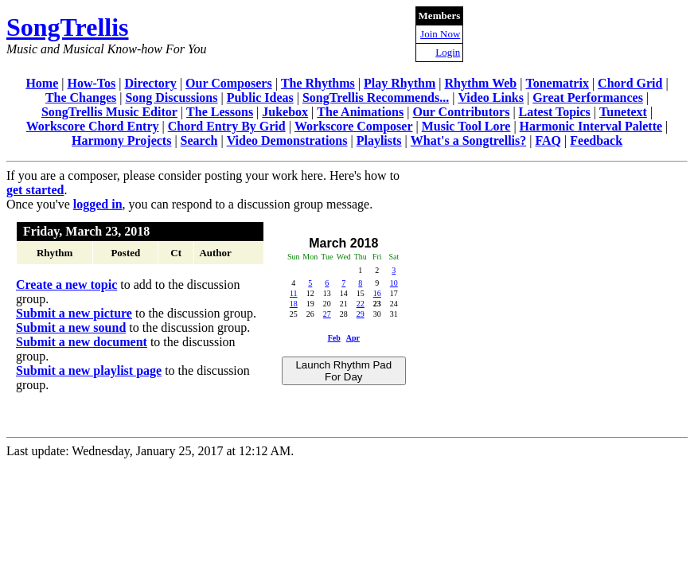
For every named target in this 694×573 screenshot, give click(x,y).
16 (377, 293)
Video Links (491, 97)
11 (294, 293)
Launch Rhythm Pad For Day (343, 371)
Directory (150, 83)
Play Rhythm (399, 83)
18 (294, 303)
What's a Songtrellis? (469, 140)
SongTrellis (67, 27)
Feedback (596, 140)
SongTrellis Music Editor (109, 112)
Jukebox (285, 112)
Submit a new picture (74, 313)
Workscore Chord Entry (92, 126)
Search (199, 140)
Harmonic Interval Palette (591, 126)
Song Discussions (171, 97)
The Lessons (219, 112)
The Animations (360, 112)
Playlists (379, 140)
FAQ (548, 140)
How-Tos (91, 83)
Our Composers (228, 83)
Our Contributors (460, 112)
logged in (98, 204)
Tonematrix (556, 83)
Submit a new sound (71, 327)
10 (394, 283)
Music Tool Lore (466, 126)
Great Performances (587, 97)
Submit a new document (81, 342)
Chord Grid (630, 83)
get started (35, 190)
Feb (334, 337)
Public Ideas (260, 97)
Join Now (440, 34)
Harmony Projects (121, 140)
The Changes (80, 97)
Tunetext (623, 112)
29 (361, 314)
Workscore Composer (353, 126)
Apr (353, 337)
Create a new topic (66, 284)
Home (41, 83)
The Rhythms (318, 83)
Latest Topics (555, 112)
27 (327, 314)
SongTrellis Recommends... (375, 97)
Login (447, 52)
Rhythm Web (480, 83)
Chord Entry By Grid (227, 126)
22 (361, 303)
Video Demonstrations (287, 140)
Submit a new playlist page (89, 370)
